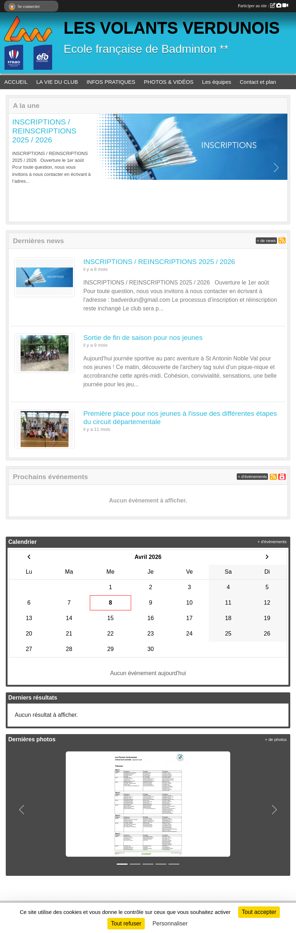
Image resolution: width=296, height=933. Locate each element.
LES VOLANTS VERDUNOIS (172, 28)
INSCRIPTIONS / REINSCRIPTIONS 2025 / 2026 (44, 131)
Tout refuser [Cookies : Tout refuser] (126, 923)
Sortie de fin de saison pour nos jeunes (143, 337)
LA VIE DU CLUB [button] (57, 82)
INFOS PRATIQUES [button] (111, 82)
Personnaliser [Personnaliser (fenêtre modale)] (170, 923)
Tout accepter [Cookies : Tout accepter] (259, 912)
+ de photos (276, 739)
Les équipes (216, 82)
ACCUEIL (16, 82)
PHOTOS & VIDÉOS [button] (169, 82)
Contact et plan (258, 82)
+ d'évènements (252, 476)
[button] (20, 168)
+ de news (266, 240)
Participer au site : (263, 5)
